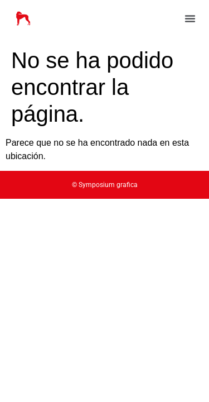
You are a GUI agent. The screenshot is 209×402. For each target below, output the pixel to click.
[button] (190, 18)
